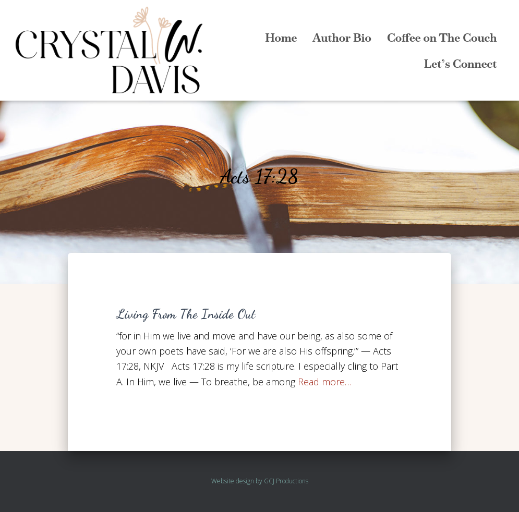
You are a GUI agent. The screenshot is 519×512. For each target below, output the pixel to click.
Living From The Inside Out (186, 314)
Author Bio (341, 37)
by (259, 481)
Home (281, 37)
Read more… (325, 381)
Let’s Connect (460, 63)
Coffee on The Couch (442, 37)
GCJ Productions (286, 481)
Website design (232, 481)
